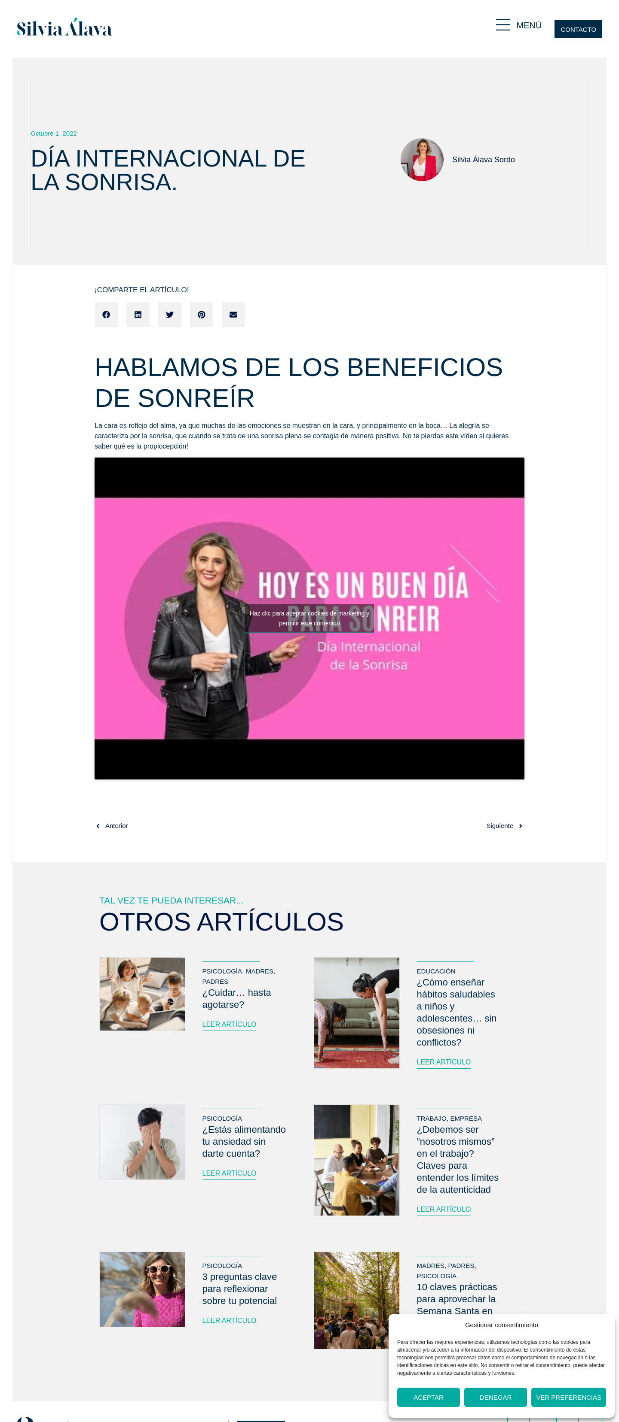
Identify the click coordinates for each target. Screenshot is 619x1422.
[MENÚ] (503, 25)
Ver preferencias (568, 1397)
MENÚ (529, 25)
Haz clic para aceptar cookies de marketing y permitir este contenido (310, 618)
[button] (106, 314)
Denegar (496, 1397)
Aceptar (429, 1397)
